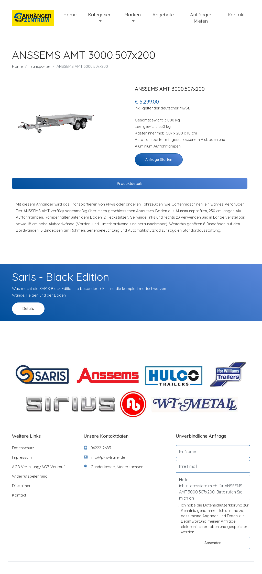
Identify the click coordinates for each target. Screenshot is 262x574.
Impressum (22, 457)
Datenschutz (23, 447)
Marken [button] (132, 15)
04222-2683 (97, 447)
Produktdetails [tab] (130, 183)
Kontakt (236, 15)
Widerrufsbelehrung (30, 476)
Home (70, 15)
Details (28, 308)
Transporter (39, 66)
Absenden (212, 543)
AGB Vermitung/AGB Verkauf (38, 466)
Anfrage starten (158, 159)
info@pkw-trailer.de (104, 457)
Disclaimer (21, 485)
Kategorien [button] (100, 15)
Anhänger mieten (200, 18)
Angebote (163, 15)
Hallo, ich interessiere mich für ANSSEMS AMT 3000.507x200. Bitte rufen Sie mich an (213, 487)
